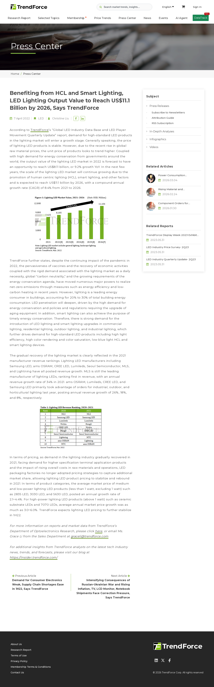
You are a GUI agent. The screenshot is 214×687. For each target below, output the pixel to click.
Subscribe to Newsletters (168, 112)
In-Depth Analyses (162, 131)
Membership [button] (75, 18)
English (168, 6)
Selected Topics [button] (48, 18)
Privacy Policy (19, 661)
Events (163, 18)
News (147, 18)
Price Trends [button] (102, 18)
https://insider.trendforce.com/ (34, 557)
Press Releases (159, 106)
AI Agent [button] (182, 18)
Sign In (197, 6)
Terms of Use (19, 655)
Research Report (19, 18)
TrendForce (39, 130)
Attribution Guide (163, 117)
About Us (16, 644)
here (98, 531)
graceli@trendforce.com (89, 536)
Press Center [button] (127, 18)
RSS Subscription (163, 123)
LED (41, 118)
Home (15, 73)
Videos (154, 147)
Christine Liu (60, 118)
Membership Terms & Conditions (31, 666)
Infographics (158, 139)
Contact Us (17, 672)
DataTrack (201, 17)
